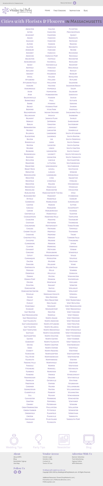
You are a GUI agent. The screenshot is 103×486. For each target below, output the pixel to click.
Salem (73, 89)
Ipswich (51, 115)
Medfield (51, 232)
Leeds (51, 142)
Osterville (51, 381)
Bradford (30, 163)
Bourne (29, 148)
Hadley (30, 422)
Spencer (73, 172)
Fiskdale (29, 366)
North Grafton (51, 345)
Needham (51, 291)
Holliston (51, 83)
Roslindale (73, 68)
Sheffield (73, 109)
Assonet (29, 74)
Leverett (51, 154)
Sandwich (73, 95)
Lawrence (51, 136)
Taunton (73, 214)
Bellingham (30, 115)
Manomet (51, 196)
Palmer (51, 387)
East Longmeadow (30, 324)
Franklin (30, 381)
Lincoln (51, 160)
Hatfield (51, 59)
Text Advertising (77, 459)
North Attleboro (51, 324)
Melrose (51, 241)
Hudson (51, 98)
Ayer (30, 95)
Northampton (51, 354)
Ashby (29, 65)
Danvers (29, 264)
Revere (73, 50)
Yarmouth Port (73, 419)
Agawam (29, 41)
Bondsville (30, 142)
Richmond (73, 53)
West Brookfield (73, 309)
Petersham (51, 404)
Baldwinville (30, 98)
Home (47, 10)
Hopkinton (51, 92)
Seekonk (73, 104)
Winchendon (73, 395)
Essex (29, 348)
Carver (30, 211)
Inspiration (75, 11)
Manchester (51, 190)
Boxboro (30, 151)
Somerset (73, 127)
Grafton (29, 401)
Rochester (73, 59)
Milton (51, 276)
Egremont (29, 342)
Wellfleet (73, 291)
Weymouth (73, 369)
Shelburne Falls (73, 112)
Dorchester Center (29, 291)
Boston (30, 145)
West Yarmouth (73, 342)
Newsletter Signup (66, 3)
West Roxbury (73, 327)
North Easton (51, 339)
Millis (51, 270)
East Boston (29, 312)
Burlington (30, 193)
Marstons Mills (51, 217)
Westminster (73, 357)
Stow (73, 193)
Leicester (51, 145)
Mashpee (51, 220)
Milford (51, 261)
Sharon (73, 107)
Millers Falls (51, 267)
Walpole (73, 258)
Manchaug (51, 187)
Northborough (51, 357)
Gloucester (30, 398)
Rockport (73, 65)
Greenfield (30, 413)
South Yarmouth (73, 157)
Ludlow (51, 172)
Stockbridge (73, 184)
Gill (30, 395)
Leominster (51, 151)
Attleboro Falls (30, 83)
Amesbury (30, 50)
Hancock (51, 38)
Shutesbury (73, 124)
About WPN (17, 457)
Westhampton (73, 354)
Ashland (29, 71)
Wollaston (73, 407)
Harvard (51, 50)
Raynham (73, 41)
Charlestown (30, 217)
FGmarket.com (48, 480)
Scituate (73, 101)
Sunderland (73, 202)
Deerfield (30, 273)
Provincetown (73, 32)
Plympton (73, 29)
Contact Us (46, 461)
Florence (30, 372)
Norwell (51, 369)
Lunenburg (51, 175)
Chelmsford (30, 226)
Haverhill (51, 62)
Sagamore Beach (73, 86)
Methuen (51, 249)
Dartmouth (30, 267)
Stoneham (73, 187)
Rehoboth (73, 47)
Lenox (51, 148)
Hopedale (51, 89)
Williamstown (73, 389)
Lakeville (51, 127)
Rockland (73, 62)
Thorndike (73, 223)
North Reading (51, 351)
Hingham (51, 68)
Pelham (51, 395)
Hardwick (51, 47)
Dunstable (29, 306)
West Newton (73, 324)
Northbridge (51, 360)
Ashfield (29, 68)
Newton (51, 312)
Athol (29, 77)
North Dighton (51, 336)
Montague (51, 282)
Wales (73, 255)
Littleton (51, 163)
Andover (30, 56)
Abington (30, 29)
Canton (29, 205)
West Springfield (73, 330)
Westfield (73, 348)
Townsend (73, 232)
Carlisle (29, 208)
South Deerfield (73, 139)
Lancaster (51, 130)
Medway (51, 238)
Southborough (73, 163)
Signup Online (77, 461)
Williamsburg (73, 387)
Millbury (51, 264)
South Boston (73, 136)
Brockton (30, 184)
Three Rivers (73, 226)
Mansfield (51, 199)
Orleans (51, 378)
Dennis (30, 276)
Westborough (73, 345)
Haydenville (51, 65)
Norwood (51, 372)
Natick (51, 288)
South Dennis (73, 142)
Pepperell (51, 401)
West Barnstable (73, 300)
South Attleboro (73, 133)
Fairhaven (29, 354)
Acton (29, 32)
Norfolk (51, 315)
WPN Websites (77, 463)
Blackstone (30, 136)
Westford (73, 351)
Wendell (73, 294)
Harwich (51, 53)
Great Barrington (30, 407)
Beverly (29, 130)
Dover (30, 297)
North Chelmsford (51, 333)
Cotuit (30, 255)
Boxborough (29, 154)
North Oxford (51, 348)
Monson (51, 279)
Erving (30, 345)
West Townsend (73, 336)
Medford (51, 235)
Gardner (30, 387)
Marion (51, 205)
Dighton (29, 285)
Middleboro (51, 252)
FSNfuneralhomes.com (62, 480)
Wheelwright (73, 375)
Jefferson (51, 121)
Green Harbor (29, 410)
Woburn (73, 404)
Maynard (51, 229)
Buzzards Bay (30, 196)
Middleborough (51, 255)
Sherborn (73, 115)
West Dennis (73, 315)
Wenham (73, 297)
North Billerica (51, 327)
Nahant (51, 285)
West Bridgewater (73, 306)
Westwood (73, 366)
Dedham (29, 270)
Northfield (51, 363)
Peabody (51, 392)
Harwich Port (51, 56)
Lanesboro (51, 133)
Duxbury (30, 309)
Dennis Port (29, 279)
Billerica (30, 133)
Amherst (29, 53)
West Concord (73, 312)
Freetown (29, 384)
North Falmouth (51, 342)
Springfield (73, 175)
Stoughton (73, 190)
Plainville (51, 416)
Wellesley (73, 288)
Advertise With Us (8, 3)
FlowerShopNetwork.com (65, 477)
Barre (29, 104)
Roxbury (73, 74)
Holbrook (51, 74)
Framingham (29, 378)
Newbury (51, 306)
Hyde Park (51, 109)
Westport (73, 363)
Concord (30, 252)
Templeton (73, 217)
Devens (30, 282)
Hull (51, 101)
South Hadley (73, 151)
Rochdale (73, 56)
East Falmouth (29, 321)
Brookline (29, 190)
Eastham (29, 333)
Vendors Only (47, 459)
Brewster (30, 172)
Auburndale (29, 89)
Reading (73, 44)
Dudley (30, 303)
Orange (51, 375)
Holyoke (51, 86)
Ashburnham (29, 62)
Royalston (73, 77)
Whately (73, 372)
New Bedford (51, 297)
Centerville (30, 214)
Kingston (51, 124)
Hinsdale (51, 71)
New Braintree (51, 300)
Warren (73, 270)
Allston (29, 47)
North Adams (51, 318)
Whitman (73, 381)
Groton (29, 416)
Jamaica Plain (51, 118)
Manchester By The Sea (52, 193)
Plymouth (51, 422)
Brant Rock (30, 169)
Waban (73, 249)
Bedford (29, 109)
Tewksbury (73, 220)
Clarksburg (30, 244)
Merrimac (51, 247)
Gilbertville (29, 392)
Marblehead (51, 202)
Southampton (73, 160)
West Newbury (73, 321)
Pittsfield (51, 410)
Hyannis (51, 104)
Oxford (51, 384)
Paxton (51, 389)
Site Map (17, 463)
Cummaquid (30, 258)
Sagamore (73, 83)
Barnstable (30, 101)
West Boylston (73, 303)
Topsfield (73, 229)
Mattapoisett (51, 226)
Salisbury (73, 92)
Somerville (73, 130)
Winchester (73, 398)
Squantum (73, 178)
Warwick (73, 273)
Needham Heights (51, 294)
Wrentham (73, 413)
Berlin (30, 124)
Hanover (51, 41)
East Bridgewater (30, 315)
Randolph (73, 38)
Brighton (30, 178)
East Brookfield (30, 318)
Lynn (51, 178)
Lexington (51, 157)
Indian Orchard (51, 112)
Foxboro (29, 375)
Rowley (73, 71)
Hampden (51, 35)
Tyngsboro (73, 241)
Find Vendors (60, 11)
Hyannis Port (51, 107)
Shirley (73, 118)
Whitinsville (73, 378)
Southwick (73, 169)
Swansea (73, 211)
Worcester (73, 410)
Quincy (73, 35)
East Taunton (30, 327)
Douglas (29, 294)
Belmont (30, 118)
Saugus (73, 98)
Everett (29, 351)
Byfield (30, 199)
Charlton (30, 220)
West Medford (73, 318)
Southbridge (73, 166)
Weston (73, 360)
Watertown (73, 279)
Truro (73, 235)
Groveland (30, 419)
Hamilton (51, 32)
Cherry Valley (30, 232)
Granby (29, 404)
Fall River (29, 357)
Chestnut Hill (30, 238)
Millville (51, 273)
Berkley (29, 121)
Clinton (29, 247)
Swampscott (73, 208)
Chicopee (30, 241)
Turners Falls (73, 238)
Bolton (30, 139)
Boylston (30, 160)
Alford (30, 44)
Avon (29, 92)
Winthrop (73, 401)
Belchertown (30, 112)
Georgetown (29, 389)
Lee (51, 139)
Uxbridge (73, 247)
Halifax (51, 29)
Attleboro (29, 80)
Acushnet (30, 35)
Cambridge (29, 202)
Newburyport (51, 309)
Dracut (30, 300)
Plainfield (51, 413)
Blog (86, 11)
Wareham (73, 267)
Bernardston (30, 127)
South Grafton (73, 148)
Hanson (51, 44)
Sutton (73, 205)
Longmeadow (51, 166)
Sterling (73, 181)
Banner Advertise (78, 457)
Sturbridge (73, 196)
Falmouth (29, 360)
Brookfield (30, 187)
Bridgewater (29, 175)
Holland (51, 80)
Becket (30, 107)
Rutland (73, 80)
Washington (73, 276)
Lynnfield (51, 181)
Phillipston (51, 407)
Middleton (51, 258)
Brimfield (30, 181)
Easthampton (30, 336)
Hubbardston (51, 95)
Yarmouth (73, 416)
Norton (51, 366)
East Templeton (29, 330)
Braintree (29, 166)
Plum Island (51, 419)
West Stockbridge (73, 333)
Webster (73, 285)
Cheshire (30, 235)
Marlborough (51, 211)
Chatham (30, 223)
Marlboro (51, 208)
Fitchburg (29, 369)
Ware (73, 264)
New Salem (51, 303)
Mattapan (51, 223)
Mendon (51, 244)
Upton (73, 244)
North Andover (51, 321)
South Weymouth (73, 154)
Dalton (30, 261)
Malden (51, 184)
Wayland (73, 282)
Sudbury (73, 199)
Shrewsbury (73, 121)
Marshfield (51, 214)
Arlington (29, 59)
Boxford (29, 157)
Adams (30, 38)
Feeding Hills (30, 363)
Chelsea (29, 229)
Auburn (29, 86)
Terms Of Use (47, 463)
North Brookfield (51, 330)
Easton (30, 339)
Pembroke (51, 398)
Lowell (51, 169)
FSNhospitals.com (49, 482)
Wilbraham (73, 384)
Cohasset (30, 249)
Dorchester (30, 288)
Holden (51, 77)
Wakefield (73, 252)
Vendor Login (19, 3)
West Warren (73, 339)
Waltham (73, 261)
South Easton (73, 145)
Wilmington (73, 392)
